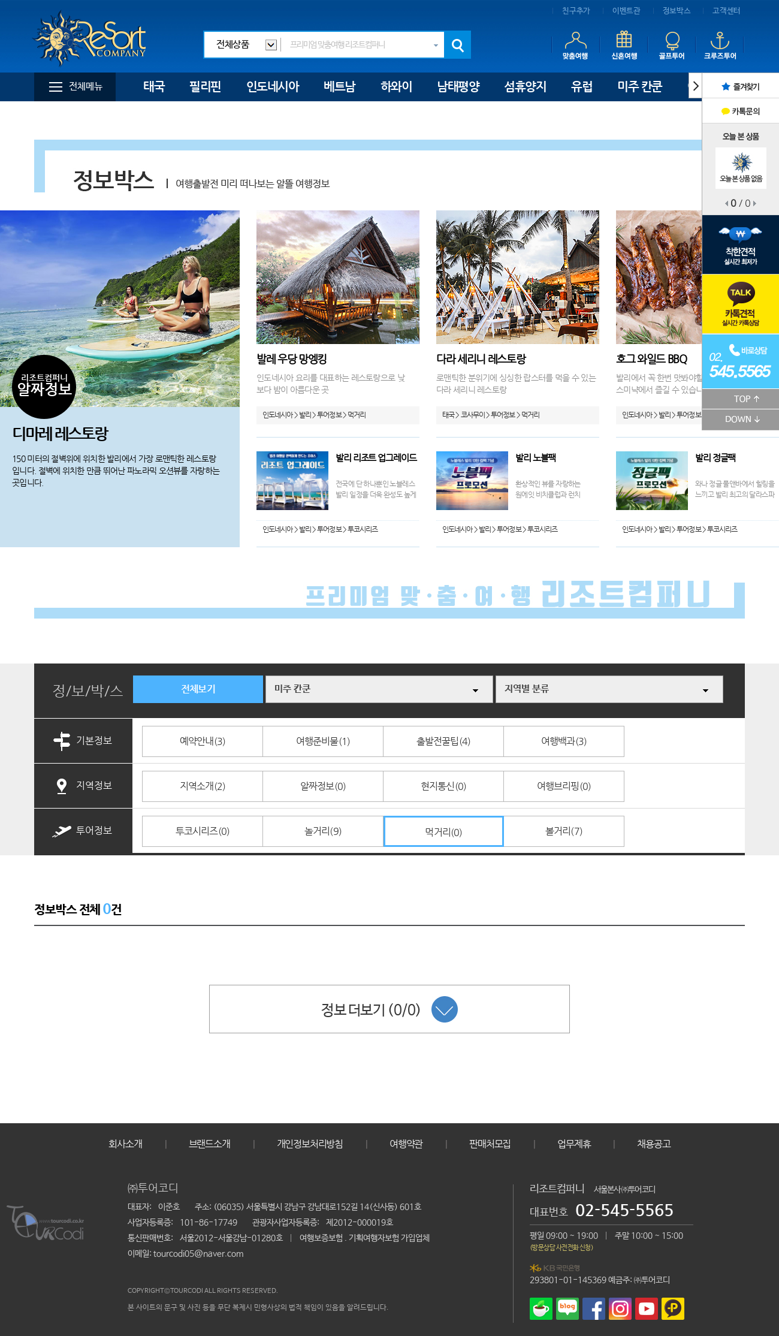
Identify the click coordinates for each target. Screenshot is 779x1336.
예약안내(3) (202, 741)
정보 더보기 (389, 1009)
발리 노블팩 (535, 458)
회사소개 (124, 1144)
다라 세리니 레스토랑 (480, 358)
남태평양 (458, 87)
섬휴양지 (525, 87)
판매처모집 (490, 1144)
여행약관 (406, 1144)
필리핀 (205, 87)
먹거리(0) (443, 832)
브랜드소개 (209, 1144)
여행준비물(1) (323, 741)
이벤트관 (626, 11)
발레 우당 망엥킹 (291, 358)
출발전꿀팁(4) (443, 741)
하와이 (396, 87)
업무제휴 (573, 1144)
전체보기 (198, 689)
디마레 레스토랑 (59, 433)
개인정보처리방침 (310, 1144)
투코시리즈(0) (203, 831)
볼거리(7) (563, 831)
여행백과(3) (564, 741)
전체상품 (232, 44)
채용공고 (653, 1144)
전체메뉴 (85, 86)
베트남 (339, 87)
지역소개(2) (202, 786)
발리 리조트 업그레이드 (376, 458)
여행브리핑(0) (564, 786)
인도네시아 (272, 87)
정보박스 (677, 11)
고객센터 (726, 11)
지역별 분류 (527, 689)
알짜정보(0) (323, 786)
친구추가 (576, 11)
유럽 (581, 87)
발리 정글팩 (715, 458)
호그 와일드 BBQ (651, 358)
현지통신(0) (443, 786)
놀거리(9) (323, 831)
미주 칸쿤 (639, 87)
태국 (153, 87)
